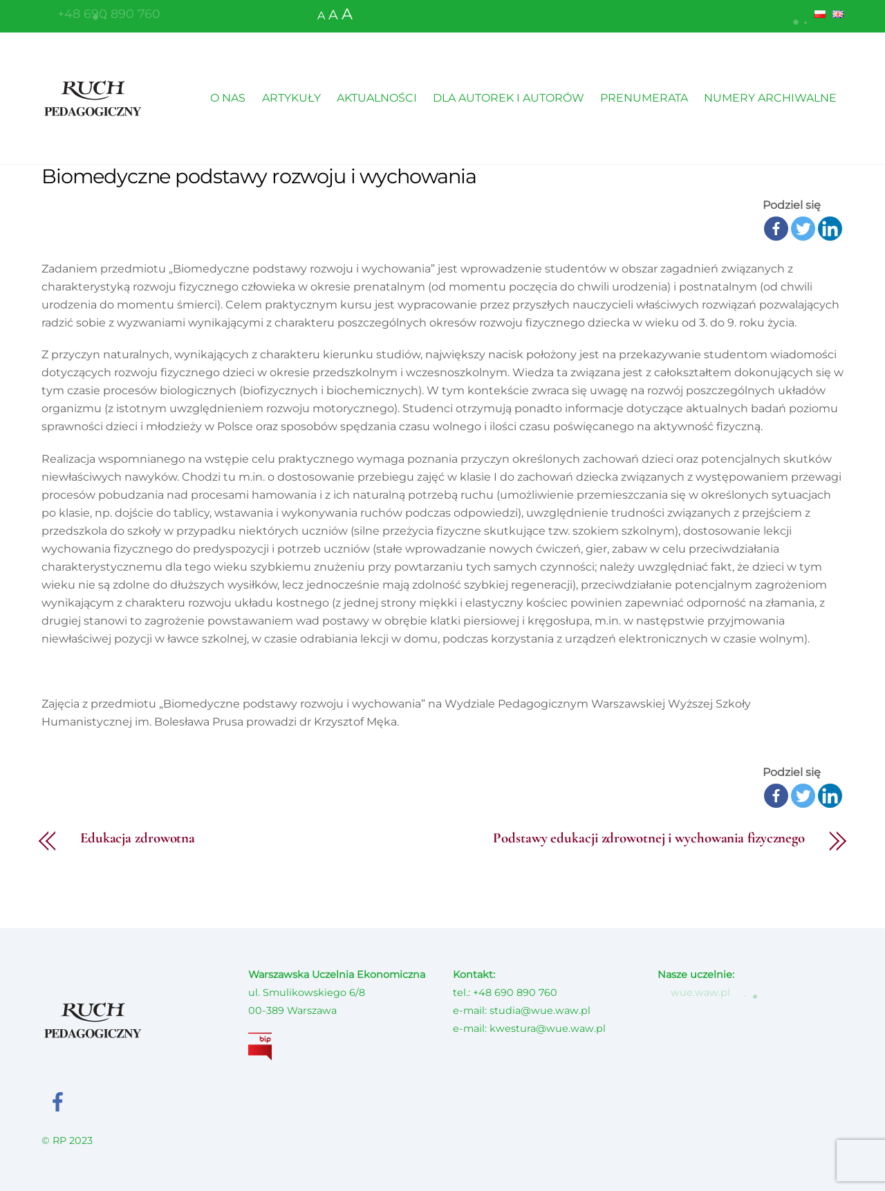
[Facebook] (776, 228)
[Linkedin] (830, 228)
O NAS (227, 97)
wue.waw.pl (693, 992)
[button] (801, 19)
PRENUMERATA (644, 97)
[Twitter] (803, 228)
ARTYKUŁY (291, 97)
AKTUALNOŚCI (377, 97)
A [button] (321, 15)
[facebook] (60, 1100)
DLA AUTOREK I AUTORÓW (508, 97)
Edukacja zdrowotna (137, 838)
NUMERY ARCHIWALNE (770, 97)
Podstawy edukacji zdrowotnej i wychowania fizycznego (649, 838)
